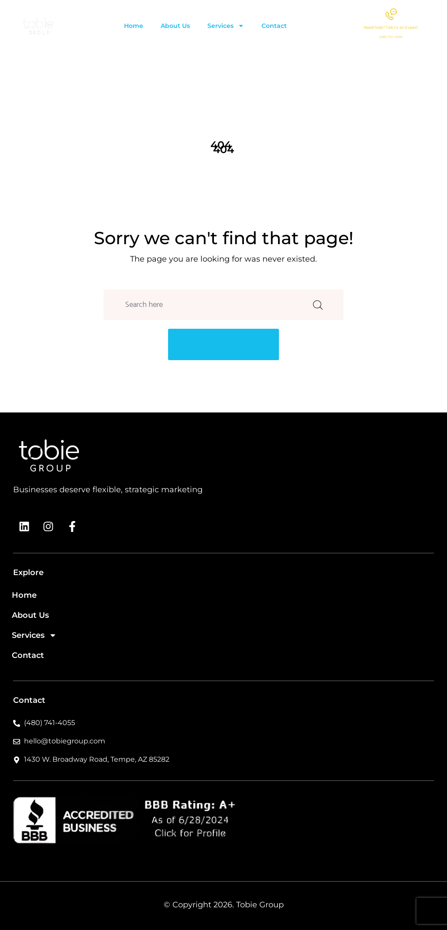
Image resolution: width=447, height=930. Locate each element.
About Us (175, 26)
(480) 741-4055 (390, 37)
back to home (223, 345)
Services (225, 25)
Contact (274, 26)
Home (133, 26)
